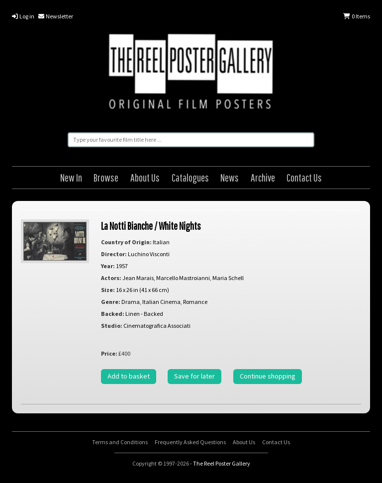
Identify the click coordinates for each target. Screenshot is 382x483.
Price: (109, 353)
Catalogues (190, 177)
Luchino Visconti (149, 254)
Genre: (110, 301)
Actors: (111, 278)
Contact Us (304, 177)
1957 (122, 266)
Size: (108, 289)
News (229, 177)
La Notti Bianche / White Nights (151, 225)
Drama (130, 301)
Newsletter (55, 16)
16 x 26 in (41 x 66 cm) (142, 289)
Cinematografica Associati (157, 325)
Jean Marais (138, 278)
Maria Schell (228, 278)
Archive (263, 177)
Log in (23, 16)
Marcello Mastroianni (183, 278)
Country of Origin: (126, 242)
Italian (161, 242)
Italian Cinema (161, 301)
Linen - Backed (144, 313)
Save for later (194, 376)
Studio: (111, 325)
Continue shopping (267, 376)
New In (71, 177)
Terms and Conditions (120, 442)
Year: (108, 266)
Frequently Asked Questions (190, 442)
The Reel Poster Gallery (191, 73)
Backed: (112, 313)
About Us (145, 177)
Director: (114, 254)
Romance (195, 301)
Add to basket (128, 376)
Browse (106, 177)
